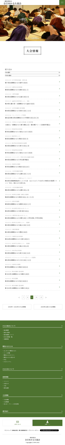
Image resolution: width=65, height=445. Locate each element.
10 (36, 297)
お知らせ (6, 383)
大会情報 (5, 395)
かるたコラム (7, 362)
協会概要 (6, 330)
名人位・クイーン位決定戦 (11, 404)
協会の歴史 (7, 332)
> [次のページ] (45, 297)
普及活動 (6, 388)
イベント (6, 381)
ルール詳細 (7, 353)
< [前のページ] (19, 297)
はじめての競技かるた (10, 351)
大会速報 (6, 399)
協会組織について (9, 335)
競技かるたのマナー (9, 355)
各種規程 (6, 339)
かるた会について (8, 369)
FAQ (5, 359)
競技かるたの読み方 (9, 357)
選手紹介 (5, 411)
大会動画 (6, 402)
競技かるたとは (8, 346)
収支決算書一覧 (8, 337)
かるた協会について (9, 326)
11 (41, 297)
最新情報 (5, 377)
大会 (5, 386)
